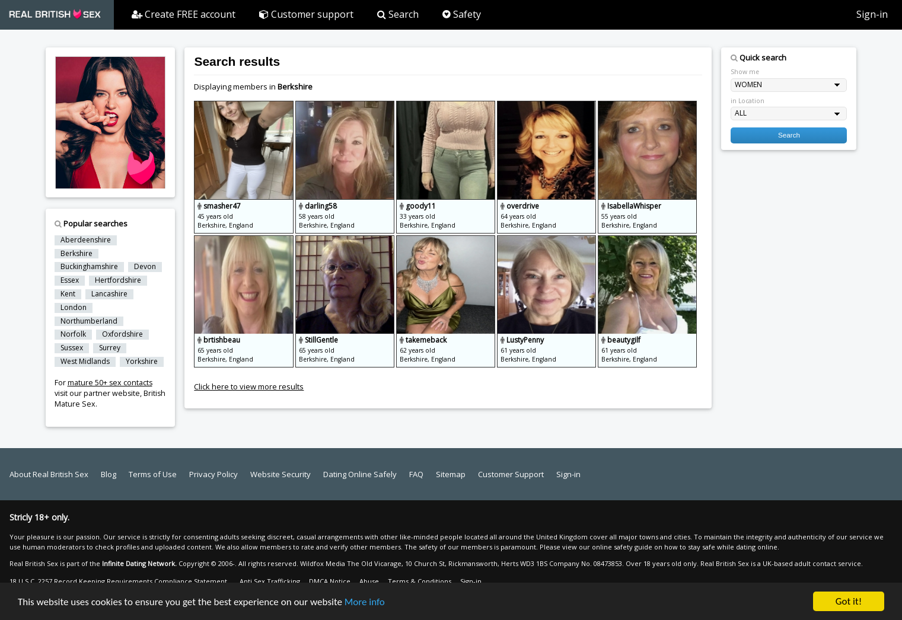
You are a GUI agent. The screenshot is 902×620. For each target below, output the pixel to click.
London (73, 307)
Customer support (306, 14)
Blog (108, 474)
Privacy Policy (213, 474)
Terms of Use (153, 474)
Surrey (109, 348)
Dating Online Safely (360, 474)
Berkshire (76, 253)
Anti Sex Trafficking (270, 581)
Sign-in (872, 14)
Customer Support (511, 474)
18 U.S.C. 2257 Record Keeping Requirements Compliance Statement (118, 581)
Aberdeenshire (85, 240)
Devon (145, 266)
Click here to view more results (249, 386)
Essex (69, 280)
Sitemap (451, 474)
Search (398, 14)
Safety (461, 14)
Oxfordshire (122, 334)
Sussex (71, 348)
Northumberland (88, 321)
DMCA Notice (329, 581)
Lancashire (109, 294)
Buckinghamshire (89, 266)
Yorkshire (142, 361)
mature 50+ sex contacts (110, 383)
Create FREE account (183, 14)
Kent (67, 294)
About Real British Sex (48, 474)
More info (365, 603)
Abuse (369, 581)
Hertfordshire (118, 280)
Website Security (280, 474)
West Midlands (85, 361)
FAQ (416, 474)
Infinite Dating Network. (139, 563)
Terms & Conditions (419, 581)
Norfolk (73, 334)
